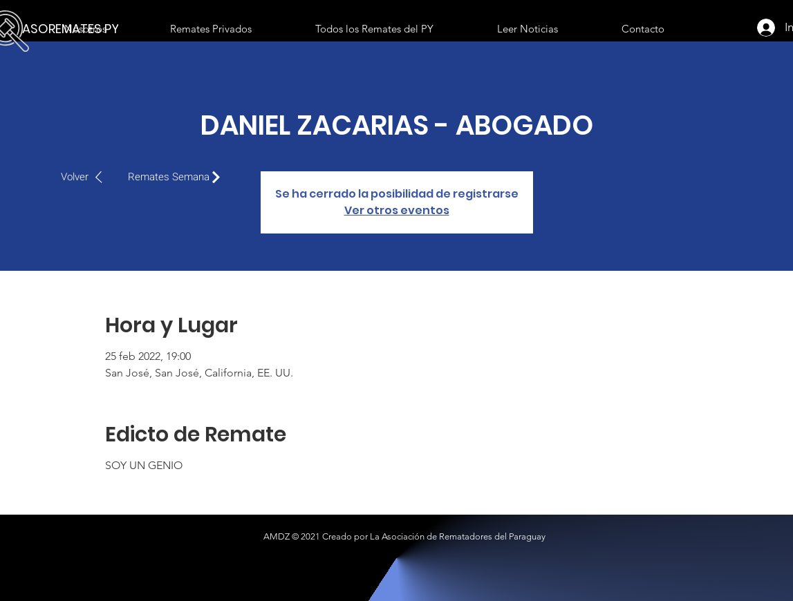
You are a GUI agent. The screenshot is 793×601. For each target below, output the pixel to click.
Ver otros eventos (396, 210)
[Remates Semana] (177, 177)
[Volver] (89, 177)
